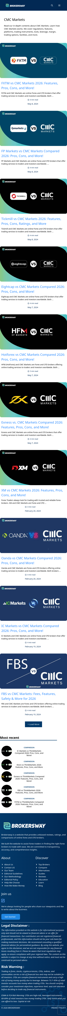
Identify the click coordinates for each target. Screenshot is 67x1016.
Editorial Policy (11, 879)
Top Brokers (44, 864)
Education (43, 879)
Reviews (42, 876)
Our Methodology (12, 876)
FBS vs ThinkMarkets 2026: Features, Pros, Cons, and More (29, 791)
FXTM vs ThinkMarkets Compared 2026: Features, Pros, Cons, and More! (29, 804)
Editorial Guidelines (13, 873)
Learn (41, 882)
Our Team (9, 870)
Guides (42, 873)
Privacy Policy (58, 1008)
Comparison (29, 747)
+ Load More (33, 724)
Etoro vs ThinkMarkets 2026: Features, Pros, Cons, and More (29, 766)
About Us (8, 864)
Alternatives (44, 870)
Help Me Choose (12, 882)
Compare (43, 867)
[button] (52, 5)
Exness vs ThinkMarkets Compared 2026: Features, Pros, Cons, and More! (29, 778)
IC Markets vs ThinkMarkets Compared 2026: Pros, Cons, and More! (29, 753)
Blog (41, 885)
